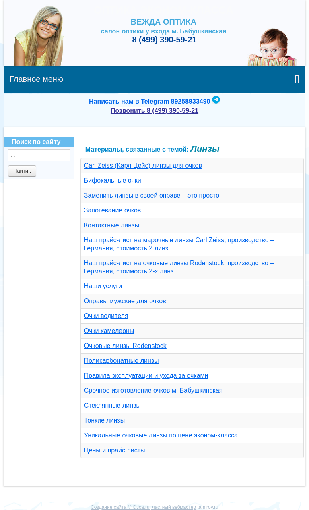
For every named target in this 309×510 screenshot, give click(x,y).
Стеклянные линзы (112, 405)
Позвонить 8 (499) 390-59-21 (154, 110)
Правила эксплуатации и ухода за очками (146, 375)
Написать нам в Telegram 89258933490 (149, 101)
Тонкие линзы (104, 420)
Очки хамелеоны (109, 330)
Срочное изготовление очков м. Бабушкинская (153, 390)
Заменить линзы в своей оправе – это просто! (152, 195)
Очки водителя (106, 315)
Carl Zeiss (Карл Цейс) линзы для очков (143, 165)
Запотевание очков (112, 210)
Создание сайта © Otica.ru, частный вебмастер (143, 507)
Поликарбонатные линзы (121, 360)
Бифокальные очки (112, 180)
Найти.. (22, 171)
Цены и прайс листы (114, 450)
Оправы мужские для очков (125, 301)
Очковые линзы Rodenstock (125, 345)
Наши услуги (103, 286)
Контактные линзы (111, 225)
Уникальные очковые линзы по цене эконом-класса (161, 435)
